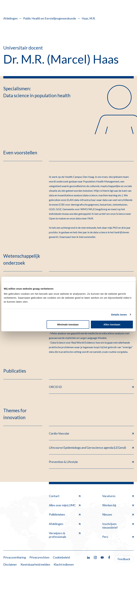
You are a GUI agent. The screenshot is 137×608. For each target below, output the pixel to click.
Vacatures (118, 496)
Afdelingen (10, 18)
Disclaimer (10, 564)
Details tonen (119, 314)
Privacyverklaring (14, 557)
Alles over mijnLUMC (64, 505)
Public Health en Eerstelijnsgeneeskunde (49, 18)
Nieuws (118, 514)
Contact (64, 496)
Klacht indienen (64, 564)
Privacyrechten (39, 557)
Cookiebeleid (61, 557)
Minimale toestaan (68, 324)
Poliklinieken (64, 514)
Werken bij (118, 505)
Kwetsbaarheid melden (35, 564)
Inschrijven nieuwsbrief (118, 525)
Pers (118, 537)
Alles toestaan (111, 324)
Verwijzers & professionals (64, 535)
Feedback (124, 559)
